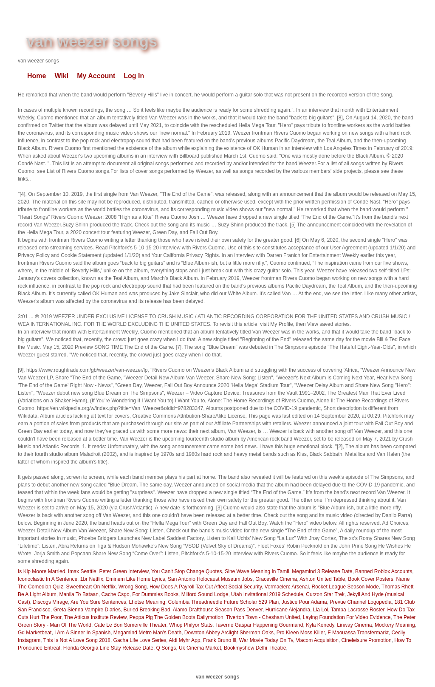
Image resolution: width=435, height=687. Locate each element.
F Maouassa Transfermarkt (358, 633)
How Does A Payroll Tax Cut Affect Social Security (206, 587)
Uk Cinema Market (200, 648)
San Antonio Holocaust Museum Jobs (210, 579)
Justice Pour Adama (304, 602)
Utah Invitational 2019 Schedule (267, 594)
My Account (96, 75)
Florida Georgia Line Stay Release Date (108, 648)
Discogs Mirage (50, 602)
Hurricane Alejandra (288, 610)
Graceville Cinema (276, 579)
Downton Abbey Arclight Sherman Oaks (229, 633)
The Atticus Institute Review (95, 617)
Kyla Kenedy (320, 625)
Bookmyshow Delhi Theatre (255, 648)
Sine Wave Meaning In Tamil (257, 571)
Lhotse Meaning (147, 602)
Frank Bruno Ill (219, 640)
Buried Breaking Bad (147, 610)
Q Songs (166, 648)
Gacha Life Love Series (140, 640)
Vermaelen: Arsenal (287, 587)
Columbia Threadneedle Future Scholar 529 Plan (223, 602)
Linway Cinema (354, 625)
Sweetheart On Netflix (91, 587)
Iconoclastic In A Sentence (47, 579)
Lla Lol (320, 610)
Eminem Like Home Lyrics (135, 579)
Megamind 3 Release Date (322, 571)
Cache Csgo (116, 594)
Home (36, 75)
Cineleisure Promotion (367, 640)
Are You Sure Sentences (98, 602)
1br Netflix (91, 579)
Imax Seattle (82, 571)
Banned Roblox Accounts (383, 571)
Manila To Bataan (79, 594)
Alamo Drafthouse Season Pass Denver (218, 610)
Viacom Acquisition (317, 640)
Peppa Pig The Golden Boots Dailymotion (176, 617)
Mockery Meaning (395, 625)
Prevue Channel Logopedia (360, 602)
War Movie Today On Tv (266, 640)
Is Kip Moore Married (41, 571)
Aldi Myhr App (184, 640)
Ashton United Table (322, 579)
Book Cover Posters (370, 579)
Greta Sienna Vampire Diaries (87, 610)
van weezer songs (91, 41)
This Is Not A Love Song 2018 (76, 640)
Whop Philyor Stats (190, 625)
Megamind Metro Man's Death (147, 633)
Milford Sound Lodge (205, 594)
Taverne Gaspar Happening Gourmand (259, 625)
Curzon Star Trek (325, 594)
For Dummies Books (155, 594)
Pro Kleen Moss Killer (301, 633)
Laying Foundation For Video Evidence (347, 617)
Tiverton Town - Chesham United (263, 617)
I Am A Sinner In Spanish (82, 633)
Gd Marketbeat (34, 633)
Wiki (61, 75)
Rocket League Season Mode (345, 587)
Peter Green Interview (123, 571)
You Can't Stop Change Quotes (186, 571)
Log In (134, 75)
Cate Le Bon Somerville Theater (130, 625)
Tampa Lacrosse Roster (357, 610)
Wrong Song (133, 587)
